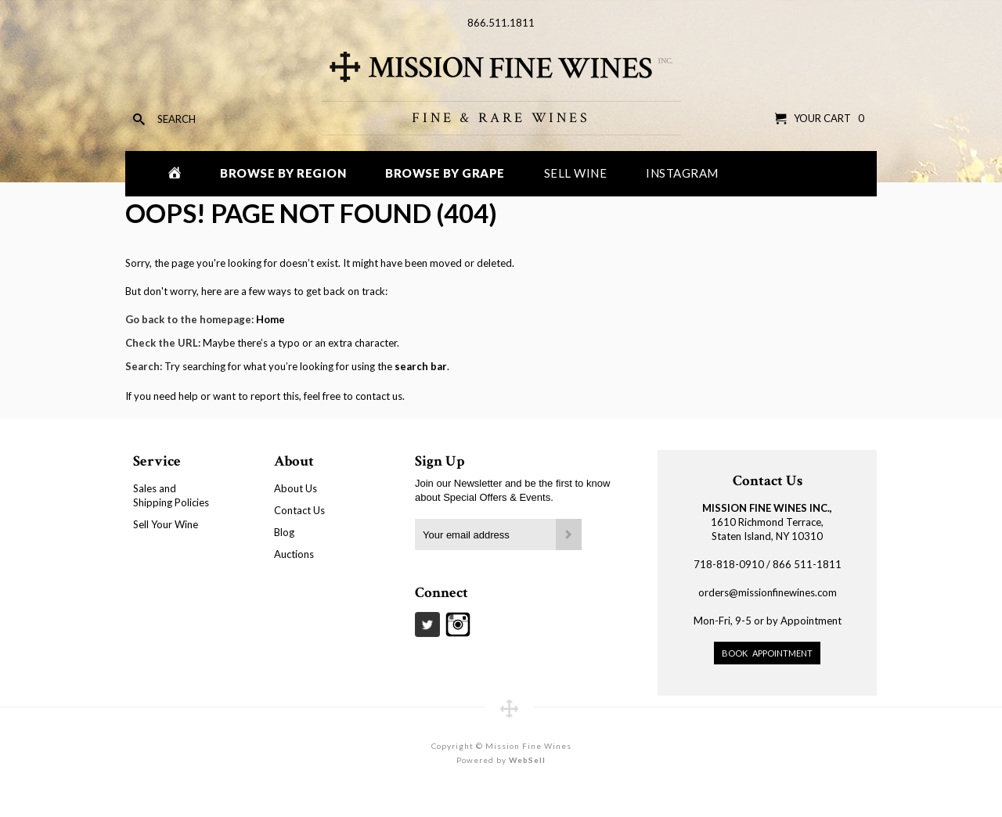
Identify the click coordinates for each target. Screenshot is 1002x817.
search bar (421, 366)
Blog (284, 532)
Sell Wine (575, 173)
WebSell (527, 760)
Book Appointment (767, 653)
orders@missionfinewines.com (767, 592)
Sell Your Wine (165, 524)
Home (270, 319)
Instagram (682, 173)
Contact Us (299, 510)
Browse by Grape (445, 173)
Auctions (294, 554)
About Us (295, 488)
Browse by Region (283, 173)
